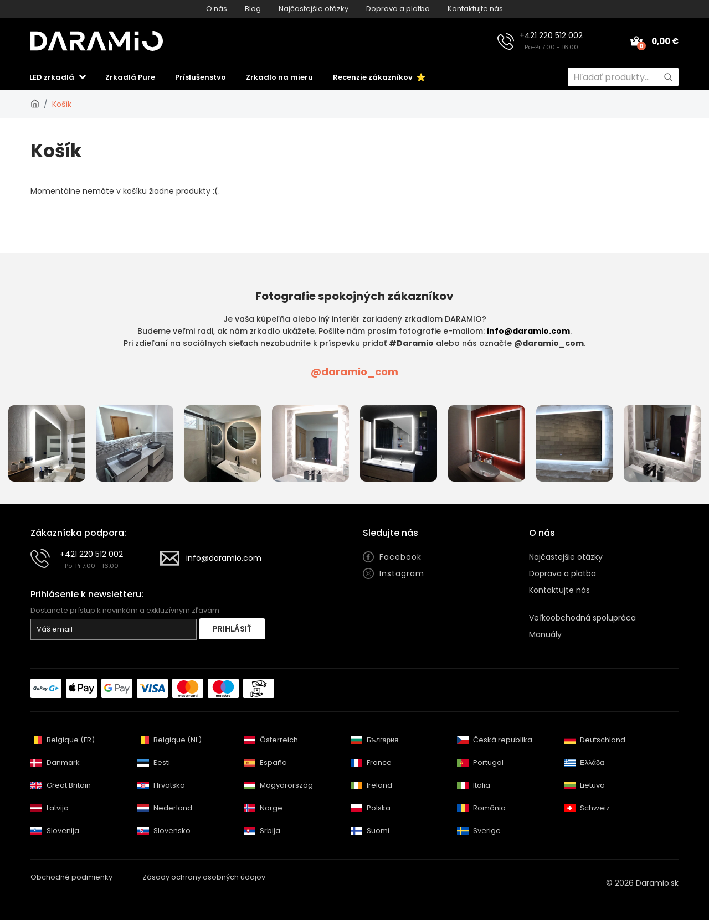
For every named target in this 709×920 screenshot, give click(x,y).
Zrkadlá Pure (130, 77)
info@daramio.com (528, 331)
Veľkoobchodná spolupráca (582, 617)
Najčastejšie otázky (313, 8)
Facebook (400, 556)
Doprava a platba (398, 8)
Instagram (401, 573)
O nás (216, 8)
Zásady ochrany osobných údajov (203, 877)
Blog (253, 8)
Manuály (545, 634)
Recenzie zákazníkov (379, 77)
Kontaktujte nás (475, 8)
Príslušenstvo (200, 77)
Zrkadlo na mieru (279, 77)
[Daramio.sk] (34, 104)
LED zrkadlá (51, 77)
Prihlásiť (232, 628)
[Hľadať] (668, 77)
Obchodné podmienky (71, 877)
